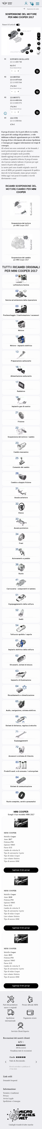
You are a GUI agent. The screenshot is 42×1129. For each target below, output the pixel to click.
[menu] (37, 3)
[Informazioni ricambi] (5, 113)
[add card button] (37, 71)
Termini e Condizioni (11, 1093)
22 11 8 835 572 (16, 103)
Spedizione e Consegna (11, 1101)
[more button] (18, 71)
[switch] (18, 25)
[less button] (11, 71)
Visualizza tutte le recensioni (21, 1051)
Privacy (6, 1096)
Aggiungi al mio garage (21, 870)
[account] (26, 3)
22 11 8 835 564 (16, 83)
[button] (21, 823)
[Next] (24, 9)
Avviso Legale (8, 1099)
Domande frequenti (10, 1081)
